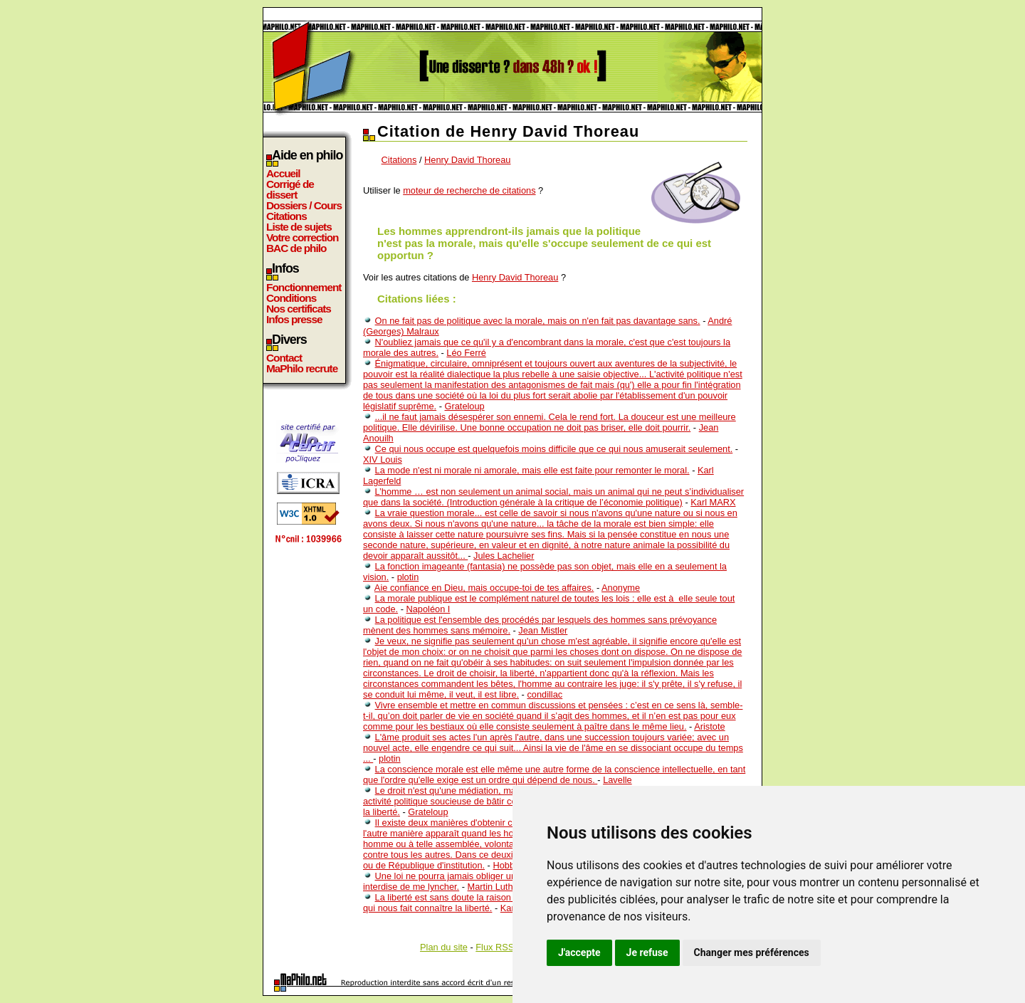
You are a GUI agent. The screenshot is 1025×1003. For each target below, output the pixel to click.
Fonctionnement (303, 287)
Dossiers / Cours (304, 205)
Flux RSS (494, 947)
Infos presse (294, 319)
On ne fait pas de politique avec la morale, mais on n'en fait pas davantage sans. (537, 320)
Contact (284, 357)
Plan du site (444, 947)
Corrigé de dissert (290, 189)
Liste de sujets (299, 226)
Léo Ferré (465, 352)
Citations (286, 216)
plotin (408, 577)
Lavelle (617, 779)
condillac (544, 694)
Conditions (291, 298)
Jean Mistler (542, 630)
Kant (509, 908)
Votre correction (302, 237)
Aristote (709, 726)
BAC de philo (296, 248)
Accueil (283, 173)
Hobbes (508, 865)
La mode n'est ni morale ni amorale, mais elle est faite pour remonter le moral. (532, 470)
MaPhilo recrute (301, 368)
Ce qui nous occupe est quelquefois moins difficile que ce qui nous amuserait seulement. (554, 448)
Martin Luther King (505, 886)
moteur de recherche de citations (469, 190)
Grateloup (465, 406)
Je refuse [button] (647, 952)
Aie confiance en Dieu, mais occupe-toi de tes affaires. (484, 587)
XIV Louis (382, 459)
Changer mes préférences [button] (751, 952)
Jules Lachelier (503, 555)
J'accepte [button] (579, 952)
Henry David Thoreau (467, 159)
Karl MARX (712, 502)
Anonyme (620, 587)
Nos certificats (298, 308)
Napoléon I (428, 609)
